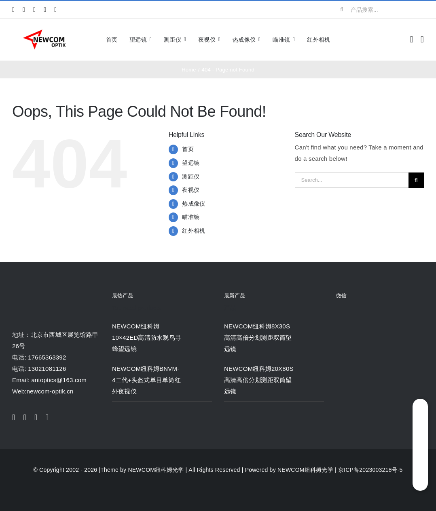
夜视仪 (190, 190)
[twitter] (24, 9)
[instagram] (34, 9)
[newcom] (43, 31)
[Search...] (351, 180)
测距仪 (190, 176)
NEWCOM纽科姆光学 (156, 470)
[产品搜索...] (378, 9)
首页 (187, 149)
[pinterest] (55, 9)
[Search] (341, 9)
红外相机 (193, 230)
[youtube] (45, 9)
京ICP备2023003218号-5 (370, 470)
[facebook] (13, 9)
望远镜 (190, 163)
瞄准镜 (190, 217)
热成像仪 (193, 203)
